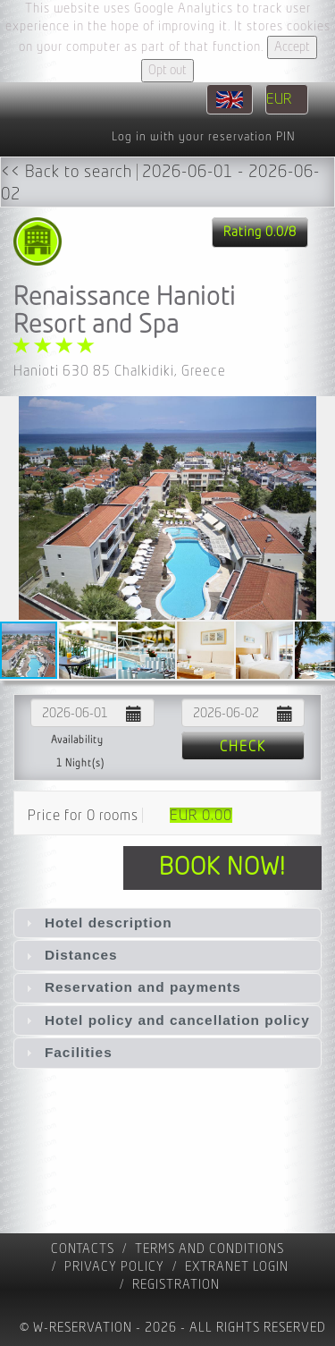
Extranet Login (237, 1267)
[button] (319, 508)
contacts (82, 1249)
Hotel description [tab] (96, 922)
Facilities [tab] (67, 1052)
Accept (292, 47)
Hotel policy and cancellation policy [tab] (165, 1020)
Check (243, 747)
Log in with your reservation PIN (203, 137)
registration (176, 1284)
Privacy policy (114, 1267)
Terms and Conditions (209, 1249)
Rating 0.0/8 (260, 232)
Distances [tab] (69, 954)
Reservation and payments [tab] (131, 987)
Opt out (167, 70)
